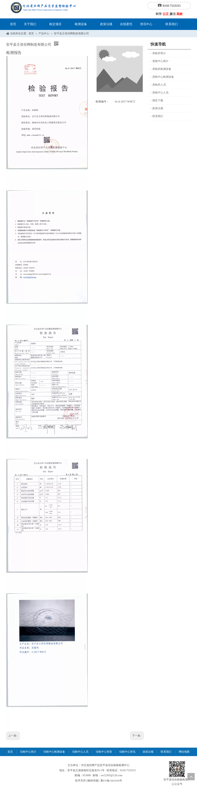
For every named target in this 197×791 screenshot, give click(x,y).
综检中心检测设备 (54, 751)
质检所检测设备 (161, 69)
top (191, 776)
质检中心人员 (160, 92)
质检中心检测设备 (163, 76)
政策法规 (157, 108)
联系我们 (157, 116)
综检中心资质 (104, 751)
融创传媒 (93, 780)
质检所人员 (159, 84)
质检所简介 (159, 53)
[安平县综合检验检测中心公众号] (177, 769)
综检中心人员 (80, 751)
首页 (10, 751)
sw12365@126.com (111, 775)
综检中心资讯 (127, 751)
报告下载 (157, 100)
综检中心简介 (28, 751)
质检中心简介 (160, 61)
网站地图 (184, 751)
